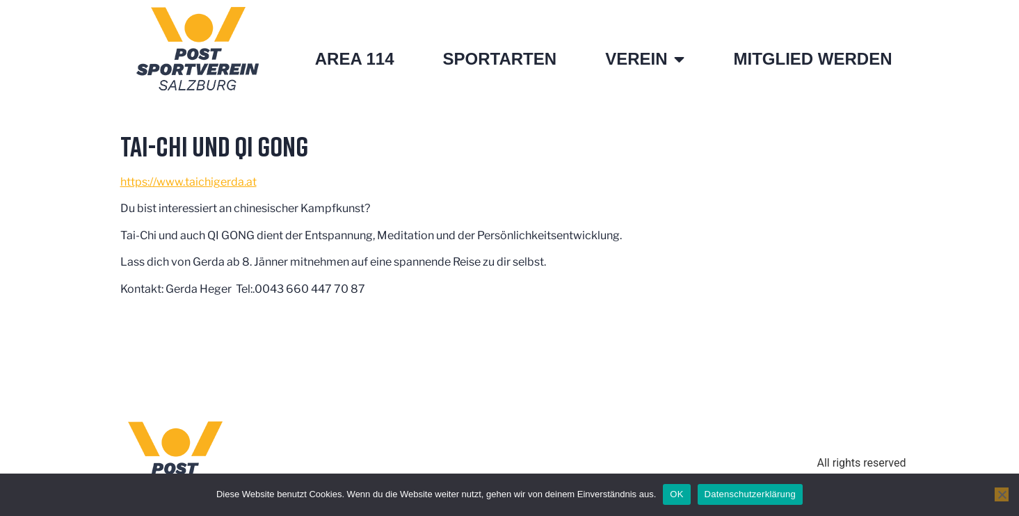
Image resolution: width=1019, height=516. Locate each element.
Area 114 (354, 58)
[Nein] (1002, 494)
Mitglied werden (812, 58)
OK (676, 494)
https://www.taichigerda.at (188, 181)
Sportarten (500, 58)
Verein (644, 59)
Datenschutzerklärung (750, 494)
